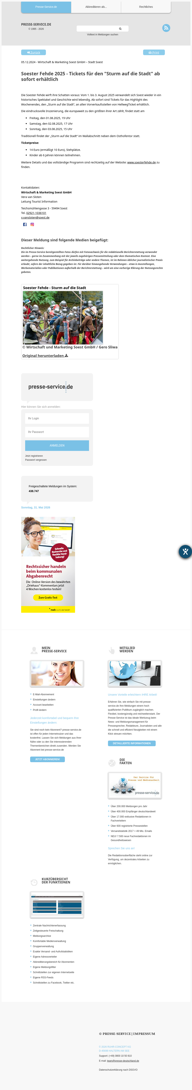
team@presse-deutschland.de (123, 1060)
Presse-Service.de (46, 6)
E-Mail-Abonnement (43, 694)
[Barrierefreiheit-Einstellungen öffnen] (185, 551)
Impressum (144, 1034)
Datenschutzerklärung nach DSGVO (118, 1069)
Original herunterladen (45, 355)
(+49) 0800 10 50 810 (120, 1055)
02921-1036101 (36, 213)
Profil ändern (40, 710)
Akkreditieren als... (96, 6)
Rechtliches (146, 6)
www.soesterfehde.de (141, 162)
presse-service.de (36, 24)
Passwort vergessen (36, 459)
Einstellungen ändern (44, 699)
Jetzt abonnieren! (47, 759)
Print (154, 52)
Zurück (33, 52)
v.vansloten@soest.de (35, 217)
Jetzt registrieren (34, 455)
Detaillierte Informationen (132, 743)
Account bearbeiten (43, 704)
